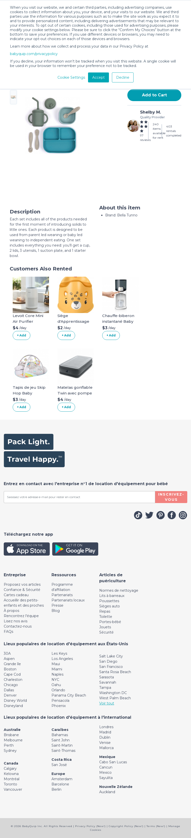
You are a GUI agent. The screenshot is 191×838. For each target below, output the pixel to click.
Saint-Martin (62, 745)
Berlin (56, 789)
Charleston (13, 679)
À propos (11, 610)
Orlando (58, 690)
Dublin (104, 737)
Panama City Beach (68, 695)
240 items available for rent (159, 130)
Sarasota (106, 677)
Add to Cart (154, 95)
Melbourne (13, 740)
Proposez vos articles (22, 584)
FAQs (8, 631)
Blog (55, 610)
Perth (9, 745)
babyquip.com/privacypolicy (34, 54)
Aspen (9, 658)
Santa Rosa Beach (115, 672)
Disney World (15, 700)
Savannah (107, 682)
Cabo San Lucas (113, 762)
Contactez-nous (18, 626)
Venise (105, 742)
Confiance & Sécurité (22, 589)
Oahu (56, 685)
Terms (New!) (155, 826)
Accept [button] (98, 77)
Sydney (10, 750)
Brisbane (11, 735)
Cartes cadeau (16, 595)
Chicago (11, 685)
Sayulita (106, 777)
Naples (57, 674)
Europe (58, 774)
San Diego (108, 661)
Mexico (105, 772)
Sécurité (106, 632)
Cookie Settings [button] (71, 77)
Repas (104, 611)
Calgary (10, 768)
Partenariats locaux (68, 600)
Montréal (11, 779)
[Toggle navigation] (15, 575)
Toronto (10, 784)
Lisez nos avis (15, 621)
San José (59, 765)
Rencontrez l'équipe (21, 616)
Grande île (12, 664)
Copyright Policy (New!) (126, 826)
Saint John (60, 740)
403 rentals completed (173, 131)
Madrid (105, 732)
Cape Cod (12, 674)
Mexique (107, 757)
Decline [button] (122, 77)
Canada (11, 763)
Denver (10, 695)
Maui (55, 664)
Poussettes (109, 601)
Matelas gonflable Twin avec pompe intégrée (75, 393)
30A (7, 653)
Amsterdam (61, 779)
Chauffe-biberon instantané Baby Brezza (118, 321)
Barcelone (60, 784)
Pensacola (60, 700)
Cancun (105, 767)
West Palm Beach (115, 698)
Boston (10, 669)
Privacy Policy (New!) (90, 826)
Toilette (105, 616)
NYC (55, 679)
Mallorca (106, 748)
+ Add (21, 335)
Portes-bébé (110, 622)
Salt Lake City (111, 656)
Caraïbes (59, 729)
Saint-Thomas (63, 750)
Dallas (9, 690)
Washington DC (113, 693)
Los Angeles (62, 658)
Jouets (105, 627)
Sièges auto (109, 606)
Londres (106, 727)
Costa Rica (61, 759)
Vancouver (13, 789)
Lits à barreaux (111, 595)
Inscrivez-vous (171, 497)
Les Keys (59, 653)
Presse (57, 605)
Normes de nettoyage (118, 590)
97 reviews (145, 137)
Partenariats (62, 595)
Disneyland (13, 706)
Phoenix (58, 706)
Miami (56, 669)
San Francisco (111, 666)
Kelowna (11, 774)
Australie (12, 729)
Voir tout (106, 703)
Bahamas (59, 735)
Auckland (107, 792)
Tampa (105, 687)
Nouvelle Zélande (116, 786)
